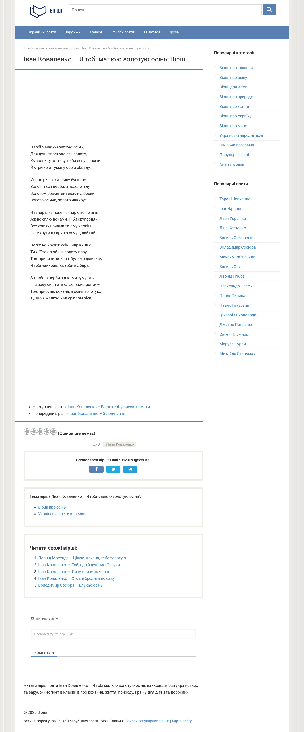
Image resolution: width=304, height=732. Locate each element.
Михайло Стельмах (237, 353)
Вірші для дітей (233, 87)
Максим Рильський (237, 257)
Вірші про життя (234, 106)
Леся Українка (232, 218)
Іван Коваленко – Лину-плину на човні (73, 571)
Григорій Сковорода (237, 315)
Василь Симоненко (237, 237)
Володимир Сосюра (237, 247)
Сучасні (96, 32)
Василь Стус (230, 266)
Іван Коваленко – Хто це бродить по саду (76, 578)
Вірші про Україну (235, 116)
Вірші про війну (233, 77)
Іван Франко (230, 208)
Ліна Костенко (232, 228)
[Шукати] (269, 9)
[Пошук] (165, 9)
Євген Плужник (233, 334)
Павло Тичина (232, 295)
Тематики (152, 32)
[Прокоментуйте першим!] (113, 634)
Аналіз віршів (231, 164)
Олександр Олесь (235, 286)
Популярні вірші (234, 154)
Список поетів (123, 32)
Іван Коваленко (121, 444)
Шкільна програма (236, 145)
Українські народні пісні (241, 135)
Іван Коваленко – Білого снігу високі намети (109, 406)
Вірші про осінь (52, 507)
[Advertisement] (113, 107)
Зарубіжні (73, 32)
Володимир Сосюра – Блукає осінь (70, 585)
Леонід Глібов (232, 276)
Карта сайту (182, 721)
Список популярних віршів (147, 721)
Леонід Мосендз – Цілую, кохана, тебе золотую (82, 558)
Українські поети (42, 32)
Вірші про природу (236, 96)
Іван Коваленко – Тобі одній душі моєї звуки (79, 564)
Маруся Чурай (232, 344)
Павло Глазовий (234, 305)
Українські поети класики (61, 513)
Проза (174, 32)
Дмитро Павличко (236, 324)
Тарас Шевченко (234, 199)
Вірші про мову (233, 125)
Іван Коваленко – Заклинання (97, 413)
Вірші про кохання (236, 67)
